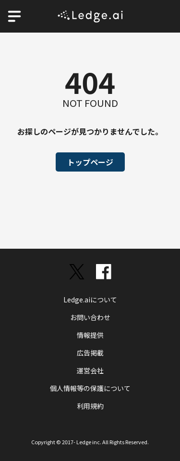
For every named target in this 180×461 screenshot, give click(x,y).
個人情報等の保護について (90, 388)
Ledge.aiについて (90, 299)
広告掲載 (90, 352)
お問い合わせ (90, 317)
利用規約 (90, 406)
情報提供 (90, 335)
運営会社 (90, 370)
